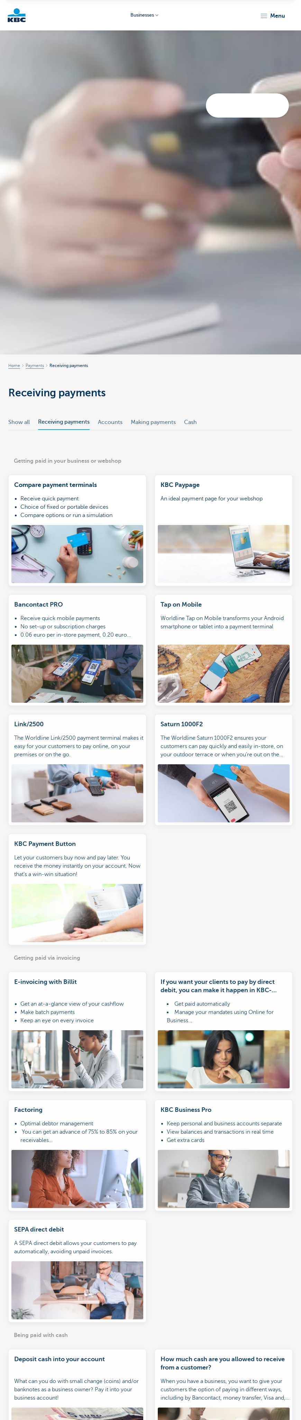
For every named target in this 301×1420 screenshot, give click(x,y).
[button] (272, 15)
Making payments (153, 422)
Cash (190, 422)
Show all (19, 422)
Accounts (110, 422)
